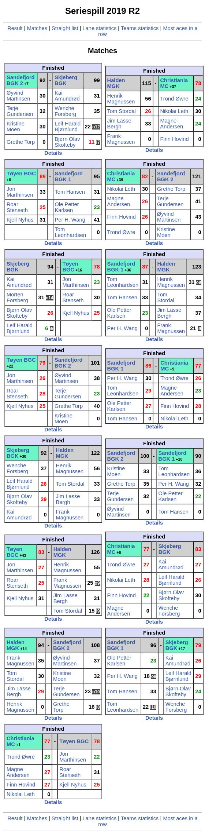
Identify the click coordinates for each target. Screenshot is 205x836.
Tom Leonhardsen (70, 232)
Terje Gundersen (20, 111)
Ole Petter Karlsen (67, 207)
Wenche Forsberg (65, 111)
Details (53, 153)
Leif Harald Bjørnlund (68, 126)
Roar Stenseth (17, 207)
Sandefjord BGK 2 (21, 80)
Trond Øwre (174, 99)
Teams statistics (140, 28)
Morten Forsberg (17, 297)
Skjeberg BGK (66, 80)
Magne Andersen (171, 123)
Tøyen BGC (21, 173)
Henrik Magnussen (121, 99)
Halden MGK (116, 83)
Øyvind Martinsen (18, 96)
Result (15, 28)
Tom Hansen (70, 192)
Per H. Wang (70, 220)
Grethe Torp (21, 142)
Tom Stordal (121, 111)
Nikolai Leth (174, 111)
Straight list (65, 28)
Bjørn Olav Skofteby (67, 142)
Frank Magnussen (121, 139)
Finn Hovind (174, 139)
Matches (37, 28)
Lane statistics (99, 28)
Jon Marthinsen (20, 192)
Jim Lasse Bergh (119, 123)
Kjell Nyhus (20, 220)
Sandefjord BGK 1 (69, 176)
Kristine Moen (16, 126)
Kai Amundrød (67, 96)
